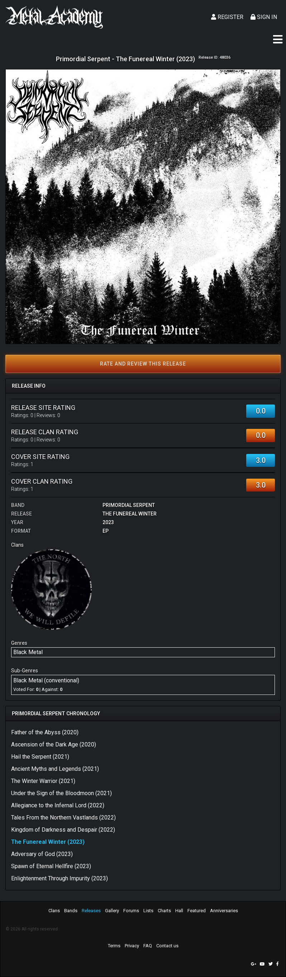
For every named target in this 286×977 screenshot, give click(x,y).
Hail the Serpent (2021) (40, 756)
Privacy (132, 945)
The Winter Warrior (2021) (43, 781)
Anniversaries (224, 910)
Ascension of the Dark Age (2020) (53, 744)
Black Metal (28, 652)
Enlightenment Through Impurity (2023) (59, 878)
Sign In (264, 17)
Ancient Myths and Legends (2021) (55, 768)
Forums (131, 910)
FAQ (147, 945)
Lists (148, 910)
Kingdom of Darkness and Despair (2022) (63, 829)
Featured (196, 910)
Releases (91, 910)
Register (227, 17)
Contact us (167, 945)
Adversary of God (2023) (42, 854)
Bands (70, 910)
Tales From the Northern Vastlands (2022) (63, 817)
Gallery (112, 910)
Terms (114, 945)
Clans (54, 910)
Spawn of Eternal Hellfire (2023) (51, 866)
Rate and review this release (143, 364)
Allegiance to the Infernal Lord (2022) (57, 805)
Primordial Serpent (129, 505)
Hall (179, 910)
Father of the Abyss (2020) (44, 732)
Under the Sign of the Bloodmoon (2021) (61, 793)
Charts (164, 910)
